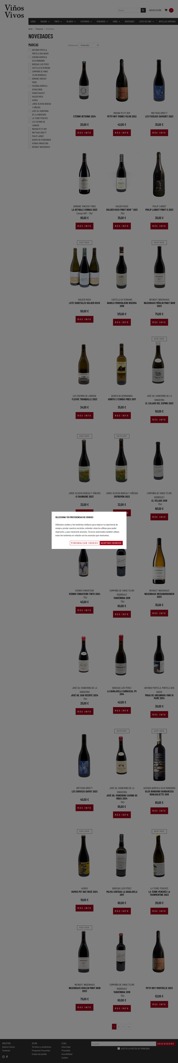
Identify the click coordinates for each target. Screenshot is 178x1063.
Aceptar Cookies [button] (111, 543)
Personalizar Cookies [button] (84, 543)
